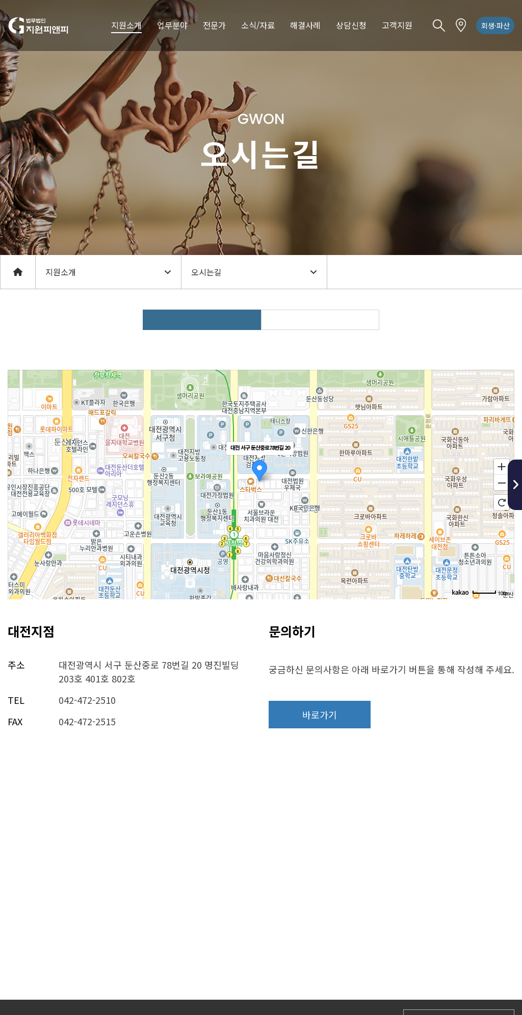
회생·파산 (495, 25)
